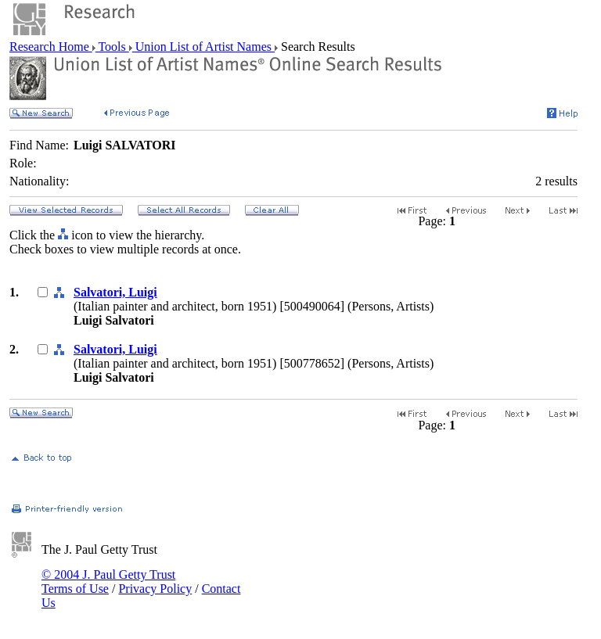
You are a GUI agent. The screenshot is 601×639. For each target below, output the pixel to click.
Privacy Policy (155, 588)
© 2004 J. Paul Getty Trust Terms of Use (108, 581)
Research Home (50, 46)
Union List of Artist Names (203, 46)
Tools (112, 46)
